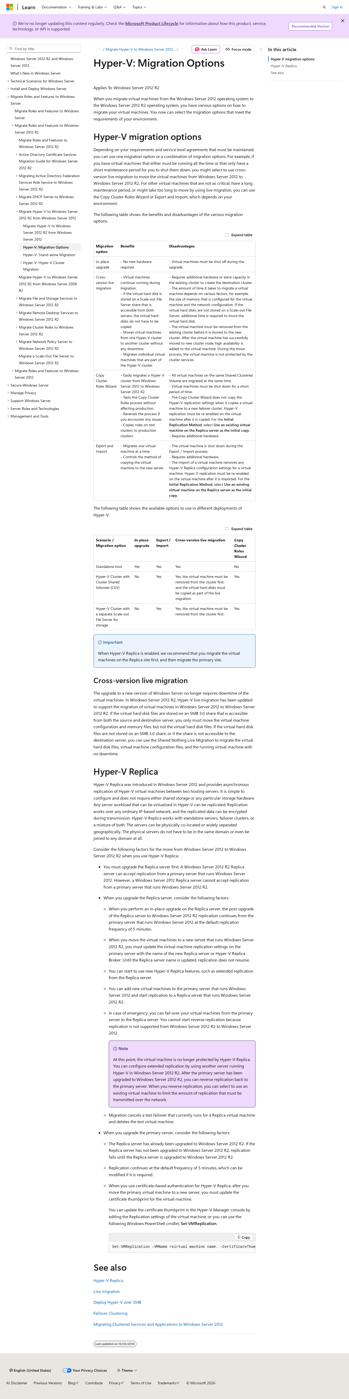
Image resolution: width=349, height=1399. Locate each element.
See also (277, 72)
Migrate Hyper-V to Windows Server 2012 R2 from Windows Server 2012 (141, 49)
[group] (182, 1247)
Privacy (115, 1382)
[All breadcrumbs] (98, 49)
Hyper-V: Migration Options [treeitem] (46, 247)
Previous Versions (48, 1382)
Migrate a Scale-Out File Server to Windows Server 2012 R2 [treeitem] (46, 359)
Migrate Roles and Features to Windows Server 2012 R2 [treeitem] (43, 143)
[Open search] (324, 7)
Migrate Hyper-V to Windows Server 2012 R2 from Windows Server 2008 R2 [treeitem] (48, 283)
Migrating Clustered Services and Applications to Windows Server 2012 (158, 1324)
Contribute (94, 1382)
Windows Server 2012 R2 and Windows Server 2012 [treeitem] (42, 62)
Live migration (106, 1291)
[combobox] (43, 49)
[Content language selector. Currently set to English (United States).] (30, 1370)
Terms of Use (141, 1382)
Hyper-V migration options (293, 58)
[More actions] (261, 49)
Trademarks (167, 1382)
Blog (71, 1382)
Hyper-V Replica (108, 1280)
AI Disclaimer (16, 1382)
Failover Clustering (110, 1313)
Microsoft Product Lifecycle (151, 23)
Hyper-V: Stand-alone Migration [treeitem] (49, 254)
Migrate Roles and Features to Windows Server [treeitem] (47, 114)
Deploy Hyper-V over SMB (117, 1302)
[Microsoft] (9, 7)
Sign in (337, 6)
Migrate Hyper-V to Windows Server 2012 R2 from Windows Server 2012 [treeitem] (47, 232)
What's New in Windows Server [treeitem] (36, 73)
